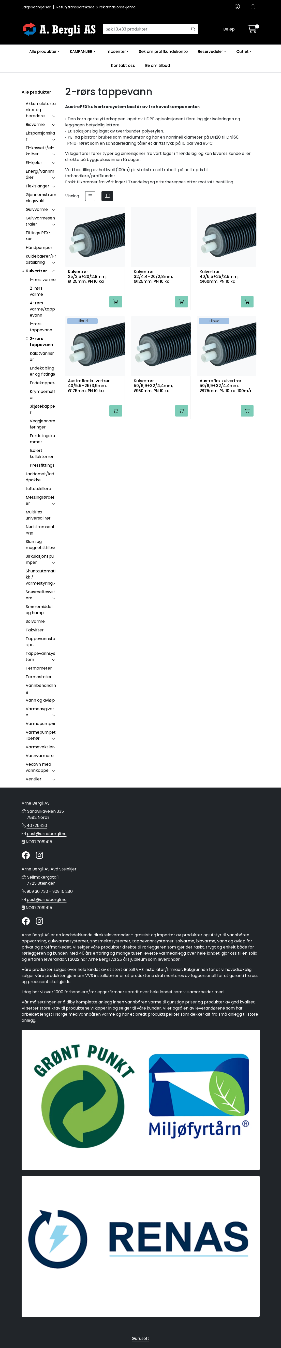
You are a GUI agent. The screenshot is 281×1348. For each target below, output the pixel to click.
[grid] (107, 196)
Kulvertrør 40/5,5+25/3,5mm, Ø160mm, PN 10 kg (219, 276)
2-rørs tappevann (41, 342)
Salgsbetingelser (37, 7)
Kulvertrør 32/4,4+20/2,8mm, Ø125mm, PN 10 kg (153, 276)
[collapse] (53, 116)
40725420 (37, 825)
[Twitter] (26, 855)
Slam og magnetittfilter (40, 545)
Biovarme (35, 124)
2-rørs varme (36, 291)
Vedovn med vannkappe (38, 767)
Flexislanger (37, 186)
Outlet (242, 51)
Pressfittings (42, 465)
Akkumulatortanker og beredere (41, 110)
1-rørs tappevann (41, 327)
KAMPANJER (81, 51)
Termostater (39, 677)
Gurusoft (140, 1338)
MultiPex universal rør (38, 515)
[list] (90, 196)
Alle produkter (43, 51)
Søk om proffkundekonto (163, 51)
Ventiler (33, 779)
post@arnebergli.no (47, 834)
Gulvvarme (37, 209)
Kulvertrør (36, 271)
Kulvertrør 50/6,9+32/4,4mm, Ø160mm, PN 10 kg (153, 385)
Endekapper (42, 383)
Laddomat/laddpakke (40, 477)
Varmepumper (41, 724)
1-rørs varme (43, 280)
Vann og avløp (40, 700)
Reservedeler (210, 51)
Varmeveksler (40, 747)
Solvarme (35, 621)
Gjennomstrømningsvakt (41, 198)
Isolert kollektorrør (42, 454)
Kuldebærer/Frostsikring (41, 259)
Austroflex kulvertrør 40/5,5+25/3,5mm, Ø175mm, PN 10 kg (89, 385)
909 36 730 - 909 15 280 (50, 891)
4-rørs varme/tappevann (42, 309)
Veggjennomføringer (42, 424)
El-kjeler (34, 163)
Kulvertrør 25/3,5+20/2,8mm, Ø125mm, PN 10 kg (87, 276)
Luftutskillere (38, 489)
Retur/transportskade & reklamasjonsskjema (96, 7)
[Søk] (145, 29)
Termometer (39, 668)
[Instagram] (39, 855)
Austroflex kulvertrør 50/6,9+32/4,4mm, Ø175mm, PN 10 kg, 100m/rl (226, 385)
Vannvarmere (40, 756)
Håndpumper (39, 247)
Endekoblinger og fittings (42, 371)
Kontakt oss (123, 65)
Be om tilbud (157, 65)
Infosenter (116, 51)
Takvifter (35, 630)
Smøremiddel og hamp (39, 610)
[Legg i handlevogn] (115, 301)
